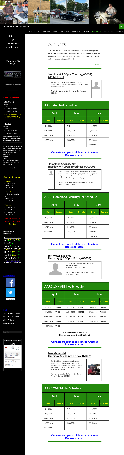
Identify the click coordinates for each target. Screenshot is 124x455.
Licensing (64, 31)
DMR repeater (16, 146)
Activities (95, 31)
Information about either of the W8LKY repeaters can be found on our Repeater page (11, 138)
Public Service (116, 31)
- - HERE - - (12, 167)
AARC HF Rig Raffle (34, 31)
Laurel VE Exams (8, 323)
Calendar (86, 31)
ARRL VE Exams (8, 320)
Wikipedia (97, 64)
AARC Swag (46, 31)
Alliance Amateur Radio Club (16, 26)
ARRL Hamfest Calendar (11, 313)
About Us (75, 31)
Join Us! (55, 31)
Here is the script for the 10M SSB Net (74, 335)
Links (105, 31)
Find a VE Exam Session (11, 317)
